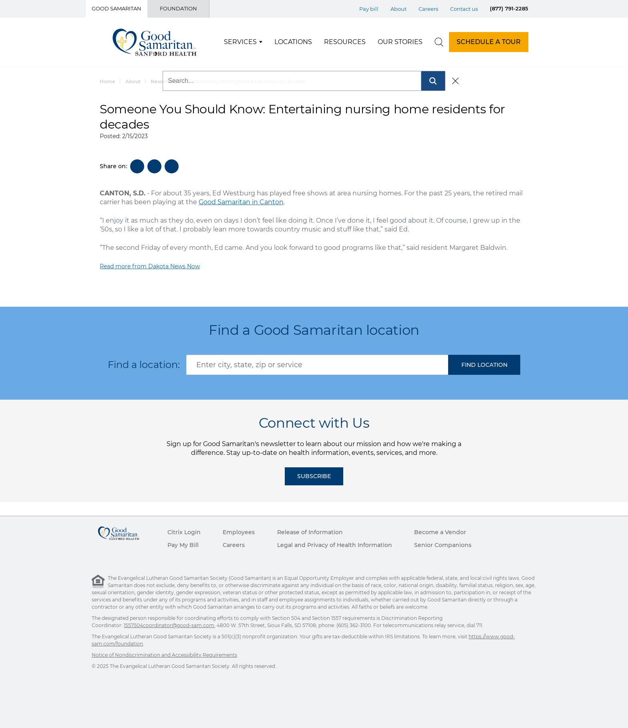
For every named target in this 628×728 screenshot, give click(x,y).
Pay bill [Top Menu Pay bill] (368, 9)
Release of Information (310, 532)
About (133, 81)
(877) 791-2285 (509, 8)
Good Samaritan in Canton (241, 202)
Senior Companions (442, 545)
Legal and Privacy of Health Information (334, 545)
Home (107, 81)
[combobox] (317, 364)
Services (240, 42)
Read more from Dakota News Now (150, 266)
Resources (345, 42)
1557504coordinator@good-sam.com (169, 625)
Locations (293, 42)
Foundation (178, 8)
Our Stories (400, 42)
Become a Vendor (440, 532)
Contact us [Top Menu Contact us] (464, 9)
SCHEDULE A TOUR (489, 42)
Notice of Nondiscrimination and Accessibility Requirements (164, 655)
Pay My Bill (183, 545)
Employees (239, 532)
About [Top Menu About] (398, 9)
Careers (234, 545)
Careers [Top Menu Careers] (428, 9)
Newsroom (164, 81)
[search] (439, 42)
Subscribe (314, 476)
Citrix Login (184, 532)
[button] (484, 365)
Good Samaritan (116, 8)
